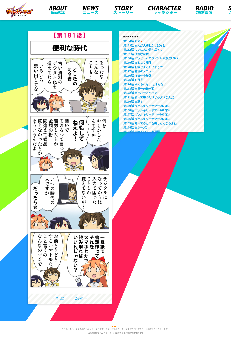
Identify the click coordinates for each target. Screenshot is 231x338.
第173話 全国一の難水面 (138, 88)
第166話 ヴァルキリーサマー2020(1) (146, 118)
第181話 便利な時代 (136, 54)
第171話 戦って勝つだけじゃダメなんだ (148, 97)
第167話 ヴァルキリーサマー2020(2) (146, 114)
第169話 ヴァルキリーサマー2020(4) (146, 105)
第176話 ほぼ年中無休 (137, 75)
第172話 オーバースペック (140, 92)
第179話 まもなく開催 (137, 62)
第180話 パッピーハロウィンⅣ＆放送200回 (151, 58)
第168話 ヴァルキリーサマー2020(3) (146, 110)
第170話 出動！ (133, 101)
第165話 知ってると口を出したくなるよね (150, 123)
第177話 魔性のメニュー (138, 71)
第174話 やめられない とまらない (144, 84)
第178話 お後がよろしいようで (143, 67)
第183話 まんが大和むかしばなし (144, 45)
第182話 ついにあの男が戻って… (144, 49)
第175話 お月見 (133, 79)
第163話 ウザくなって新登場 (141, 131)
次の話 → (81, 298)
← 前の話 (58, 298)
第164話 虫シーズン (136, 127)
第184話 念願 (131, 41)
